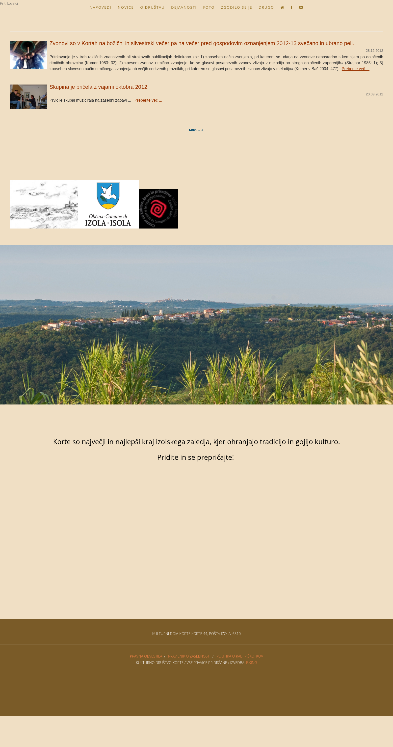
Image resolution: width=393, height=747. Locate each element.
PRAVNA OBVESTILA (146, 656)
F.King (251, 662)
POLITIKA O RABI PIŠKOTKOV (239, 656)
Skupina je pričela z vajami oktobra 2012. (99, 87)
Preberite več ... (355, 69)
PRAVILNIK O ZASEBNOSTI (189, 656)
